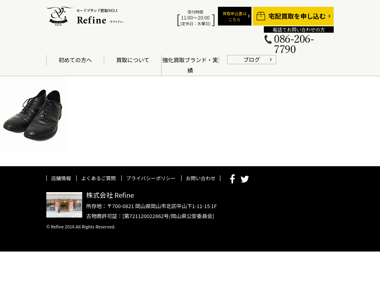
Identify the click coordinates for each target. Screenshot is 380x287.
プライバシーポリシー (151, 178)
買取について (132, 60)
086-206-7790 (294, 44)
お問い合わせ (201, 178)
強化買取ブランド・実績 (190, 65)
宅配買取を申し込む (297, 16)
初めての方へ (75, 60)
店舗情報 (61, 178)
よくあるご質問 (98, 178)
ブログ (251, 59)
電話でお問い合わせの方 (299, 29)
